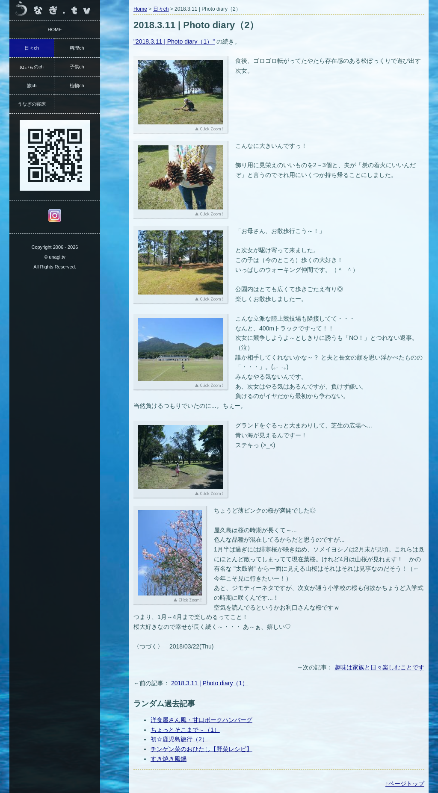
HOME (55, 29)
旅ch (32, 85)
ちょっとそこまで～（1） (185, 729)
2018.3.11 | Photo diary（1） (209, 683)
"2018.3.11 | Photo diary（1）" (174, 41)
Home (140, 9)
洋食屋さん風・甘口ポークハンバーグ (201, 719)
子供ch (77, 66)
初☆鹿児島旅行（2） (179, 739)
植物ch (77, 85)
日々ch (161, 9)
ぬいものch (32, 66)
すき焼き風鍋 (168, 758)
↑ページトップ (404, 783)
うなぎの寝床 (32, 103)
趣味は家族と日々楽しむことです (379, 667)
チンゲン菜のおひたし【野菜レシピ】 (201, 749)
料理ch (77, 47)
